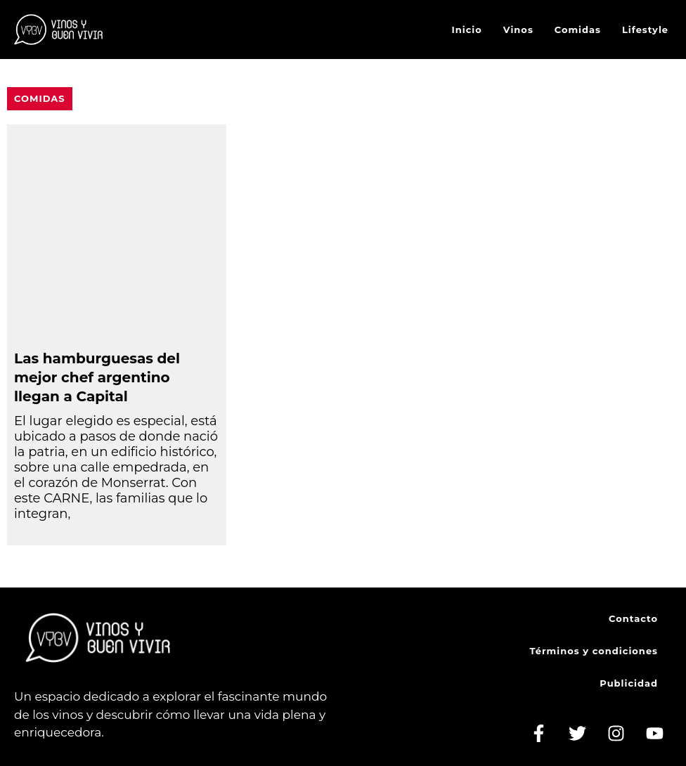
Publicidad (629, 683)
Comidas (578, 29)
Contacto (633, 618)
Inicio (467, 29)
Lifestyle (645, 29)
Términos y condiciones (594, 650)
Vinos (518, 29)
